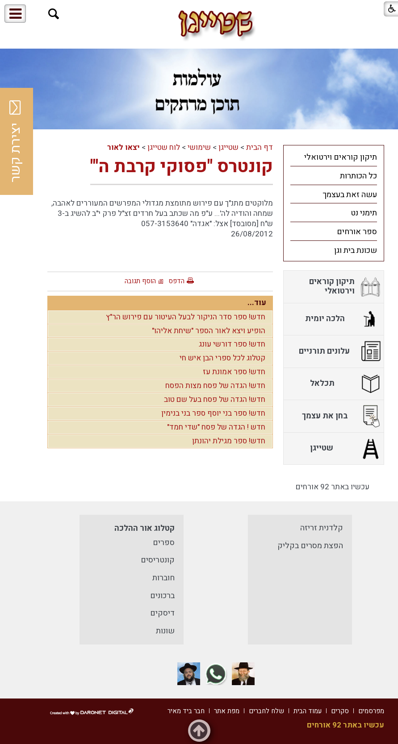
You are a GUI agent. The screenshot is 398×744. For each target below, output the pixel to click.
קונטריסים (158, 560)
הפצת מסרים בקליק (310, 546)
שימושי (199, 147)
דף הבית (259, 147)
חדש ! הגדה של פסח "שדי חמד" (216, 427)
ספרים (164, 543)
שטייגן (228, 147)
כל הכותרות (358, 176)
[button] (53, 14)
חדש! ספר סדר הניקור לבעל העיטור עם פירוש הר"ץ (185, 316)
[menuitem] (333, 157)
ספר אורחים (357, 232)
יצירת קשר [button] (15, 141)
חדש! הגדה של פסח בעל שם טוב (214, 399)
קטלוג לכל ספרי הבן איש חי (222, 358)
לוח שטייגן (163, 147)
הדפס (176, 281)
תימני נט (364, 213)
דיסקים (162, 613)
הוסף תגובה (140, 281)
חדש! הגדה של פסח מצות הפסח (215, 385)
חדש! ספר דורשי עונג (232, 344)
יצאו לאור (123, 147)
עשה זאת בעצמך (350, 195)
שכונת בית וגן (355, 250)
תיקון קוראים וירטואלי (340, 157)
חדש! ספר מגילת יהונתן (228, 440)
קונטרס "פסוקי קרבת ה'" (181, 166)
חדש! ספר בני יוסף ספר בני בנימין (213, 413)
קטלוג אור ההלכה (144, 528)
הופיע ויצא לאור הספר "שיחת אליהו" (208, 330)
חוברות (163, 578)
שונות (165, 631)
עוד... (256, 302)
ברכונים (162, 596)
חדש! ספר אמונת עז (234, 371)
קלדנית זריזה (321, 528)
